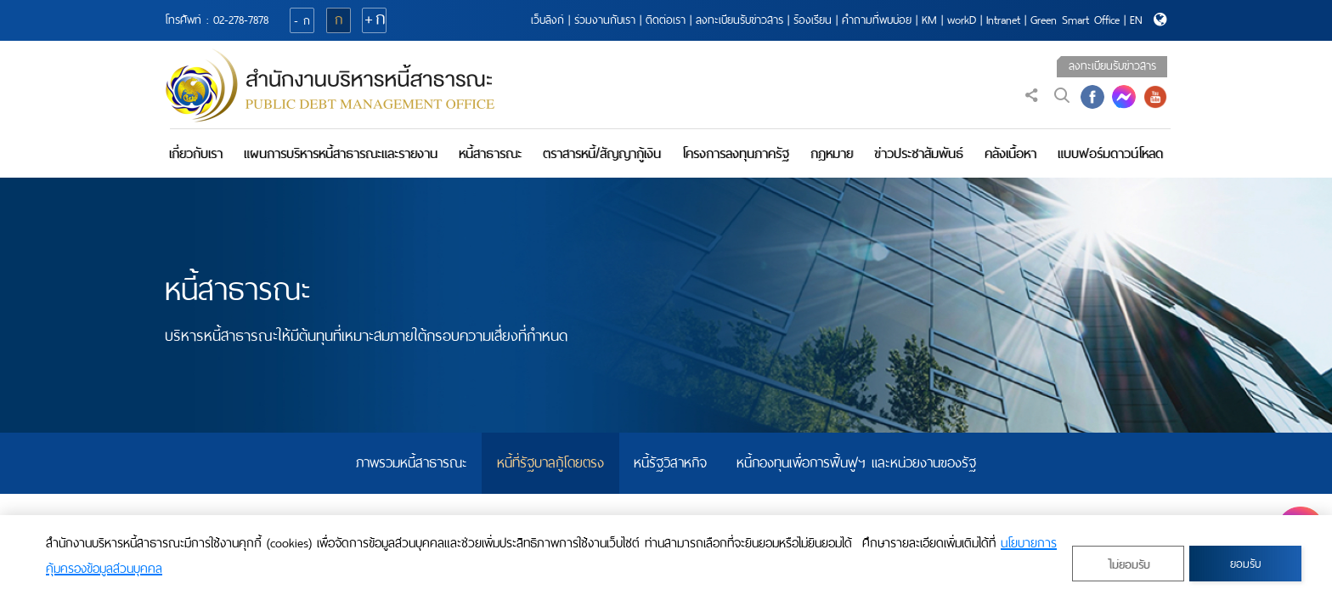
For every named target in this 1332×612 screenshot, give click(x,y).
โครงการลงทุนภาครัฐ (735, 153)
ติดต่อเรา (666, 20)
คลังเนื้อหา (1010, 153)
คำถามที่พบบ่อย (877, 20)
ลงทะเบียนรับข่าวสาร (739, 20)
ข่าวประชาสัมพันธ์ (918, 153)
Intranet (1003, 20)
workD (961, 20)
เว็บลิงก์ (547, 20)
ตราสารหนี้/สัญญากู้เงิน (602, 153)
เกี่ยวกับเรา (196, 153)
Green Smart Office (1075, 20)
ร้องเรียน (812, 20)
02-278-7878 (240, 20)
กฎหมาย (831, 153)
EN (1136, 20)
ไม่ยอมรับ (1128, 565)
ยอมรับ (1245, 564)
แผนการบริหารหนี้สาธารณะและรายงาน (340, 153)
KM (929, 20)
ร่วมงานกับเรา (604, 20)
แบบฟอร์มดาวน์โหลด (1110, 153)
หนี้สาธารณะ (490, 153)
